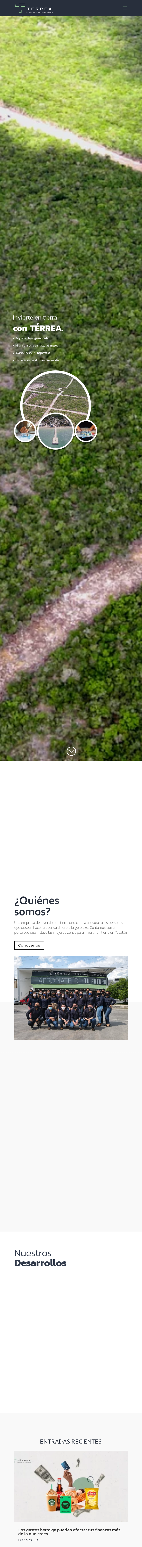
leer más (25, 1540)
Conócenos (29, 945)
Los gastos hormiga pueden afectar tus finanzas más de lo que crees (69, 1532)
